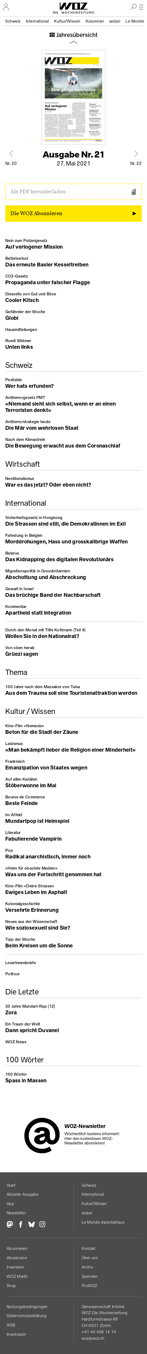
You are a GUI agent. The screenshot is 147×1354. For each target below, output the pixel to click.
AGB (11, 1325)
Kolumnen (95, 21)
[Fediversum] (11, 1225)
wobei (114, 21)
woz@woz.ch (93, 1338)
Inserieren (15, 1267)
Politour (12, 974)
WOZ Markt (17, 1276)
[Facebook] (20, 1225)
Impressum (16, 1334)
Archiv (87, 1267)
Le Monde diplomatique (103, 1222)
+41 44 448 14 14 (99, 1332)
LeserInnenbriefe (20, 962)
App (10, 1203)
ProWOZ (89, 1285)
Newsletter (16, 1213)
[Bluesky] (31, 1225)
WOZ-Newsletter (85, 1126)
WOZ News (15, 1042)
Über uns (90, 1257)
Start (11, 1185)
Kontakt (89, 1248)
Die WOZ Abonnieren (36, 213)
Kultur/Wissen (67, 21)
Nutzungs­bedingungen (27, 1306)
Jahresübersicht (76, 35)
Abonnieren (17, 1248)
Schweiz (13, 21)
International (37, 21)
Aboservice (17, 1257)
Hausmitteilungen (21, 329)
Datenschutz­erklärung (26, 1315)
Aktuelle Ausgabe (22, 1194)
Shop (11, 1285)
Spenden (90, 1276)
